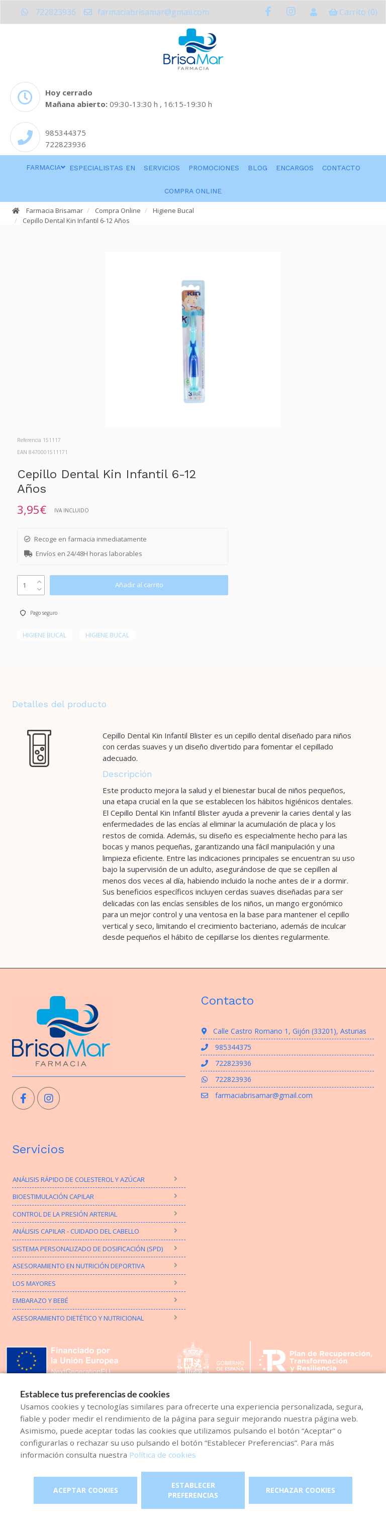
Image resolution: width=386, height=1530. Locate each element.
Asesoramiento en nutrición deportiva (79, 1265)
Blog (257, 168)
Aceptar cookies (85, 1490)
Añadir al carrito (139, 584)
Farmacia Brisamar (54, 210)
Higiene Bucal (173, 210)
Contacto (341, 168)
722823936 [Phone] (65, 144)
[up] (39, 579)
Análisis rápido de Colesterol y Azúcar (79, 1179)
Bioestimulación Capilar (53, 1196)
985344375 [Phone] (65, 133)
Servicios (162, 168)
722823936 (48, 12)
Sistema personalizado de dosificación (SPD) (88, 1248)
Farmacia (43, 167)
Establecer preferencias (193, 1490)
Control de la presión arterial (65, 1214)
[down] (39, 587)
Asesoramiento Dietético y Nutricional (78, 1318)
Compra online (193, 191)
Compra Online (118, 210)
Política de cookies (162, 1455)
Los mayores (34, 1283)
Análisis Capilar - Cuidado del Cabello (76, 1231)
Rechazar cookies (300, 1490)
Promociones (213, 168)
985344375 (226, 1047)
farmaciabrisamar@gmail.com (146, 12)
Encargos (295, 168)
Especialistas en (102, 168)
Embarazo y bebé (40, 1300)
